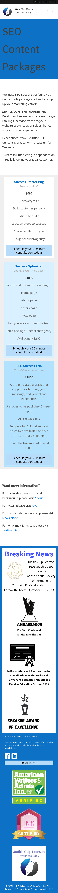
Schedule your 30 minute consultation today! (29, 250)
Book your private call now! (44, 2)
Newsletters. (10, 518)
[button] (29, 763)
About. (39, 498)
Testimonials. (11, 530)
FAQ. (35, 506)
